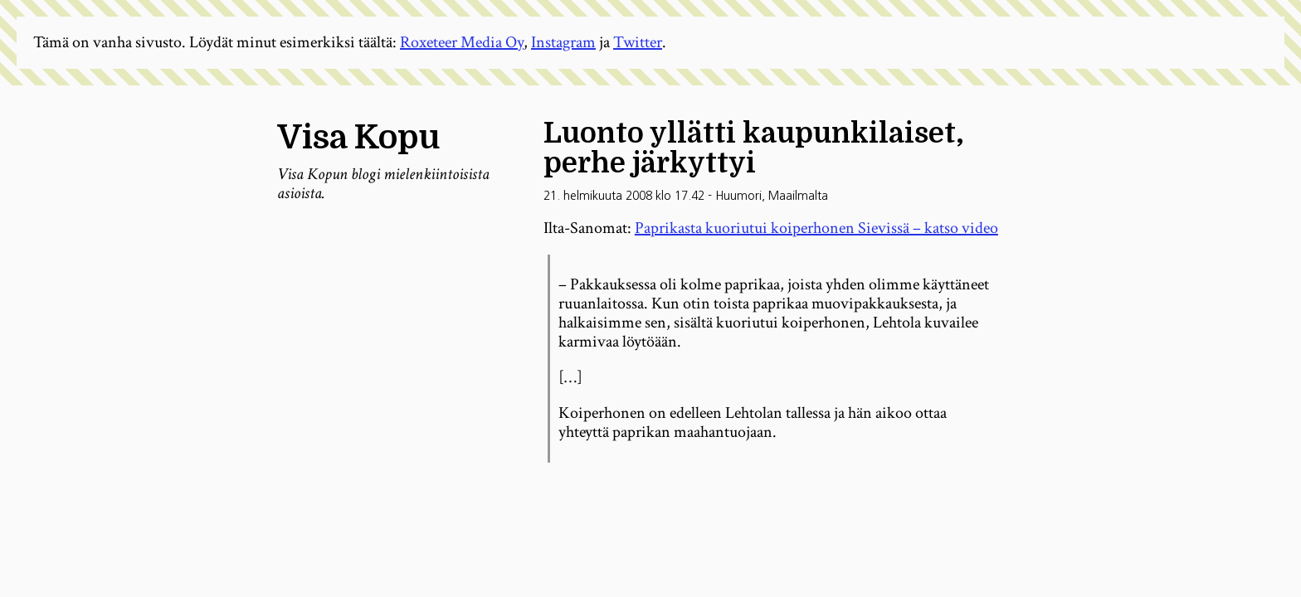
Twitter (637, 42)
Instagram (563, 42)
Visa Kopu (358, 138)
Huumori (738, 195)
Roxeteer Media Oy (462, 42)
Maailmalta (798, 195)
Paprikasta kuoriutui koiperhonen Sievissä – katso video (816, 228)
